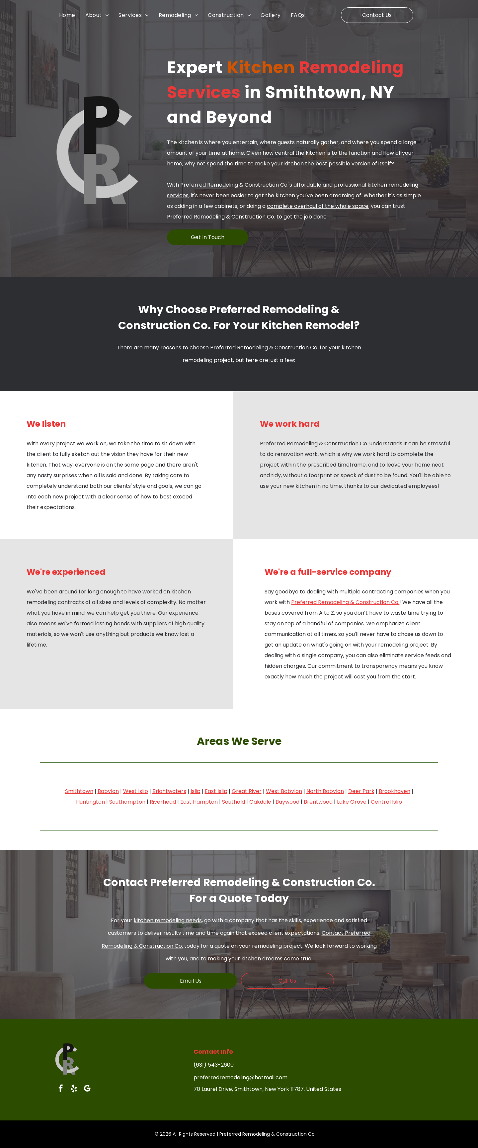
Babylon (108, 791)
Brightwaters (169, 791)
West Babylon (284, 791)
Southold (233, 802)
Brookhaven (394, 791)
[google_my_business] (87, 1089)
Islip (195, 791)
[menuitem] (72, 15)
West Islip (135, 791)
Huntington (90, 802)
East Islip (216, 791)
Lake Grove (351, 802)
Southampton (127, 802)
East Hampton (199, 802)
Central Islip (386, 802)
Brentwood (318, 802)
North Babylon (325, 791)
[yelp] (74, 1089)
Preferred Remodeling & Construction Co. (345, 602)
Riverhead (163, 802)
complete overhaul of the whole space (317, 206)
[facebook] (60, 1089)
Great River (247, 791)
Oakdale (260, 802)
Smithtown (79, 791)
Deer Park (361, 791)
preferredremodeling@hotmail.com (240, 1077)
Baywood (287, 802)
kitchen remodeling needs (168, 920)
